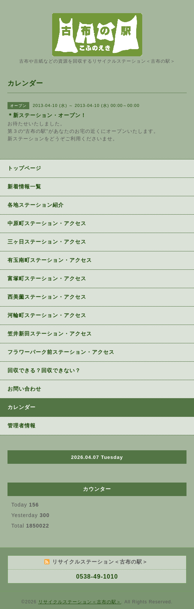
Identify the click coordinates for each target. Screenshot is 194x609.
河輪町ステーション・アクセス (47, 315)
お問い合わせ (24, 389)
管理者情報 (22, 426)
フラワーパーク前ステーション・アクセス (61, 352)
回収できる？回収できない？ (44, 370)
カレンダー (22, 407)
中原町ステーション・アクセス (47, 223)
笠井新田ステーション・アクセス (50, 334)
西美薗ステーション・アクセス (47, 297)
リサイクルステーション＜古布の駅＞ (79, 601)
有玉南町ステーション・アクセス (50, 260)
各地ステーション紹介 (36, 205)
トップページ (24, 168)
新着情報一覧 (24, 186)
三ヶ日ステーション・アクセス (47, 242)
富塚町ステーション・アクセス (47, 278)
